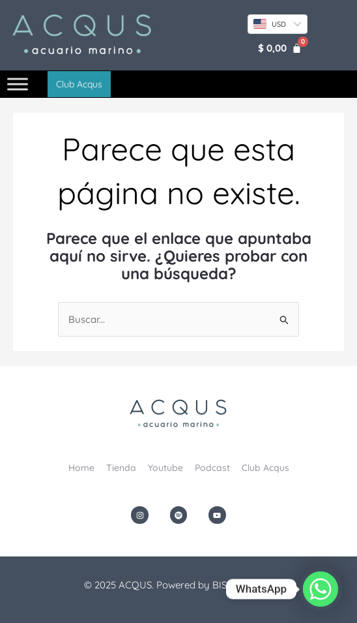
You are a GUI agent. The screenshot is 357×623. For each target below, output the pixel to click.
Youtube (165, 468)
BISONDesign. (243, 585)
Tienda (121, 468)
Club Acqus (265, 468)
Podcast (212, 468)
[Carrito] (280, 48)
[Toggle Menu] (17, 84)
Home (81, 468)
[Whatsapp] (320, 589)
